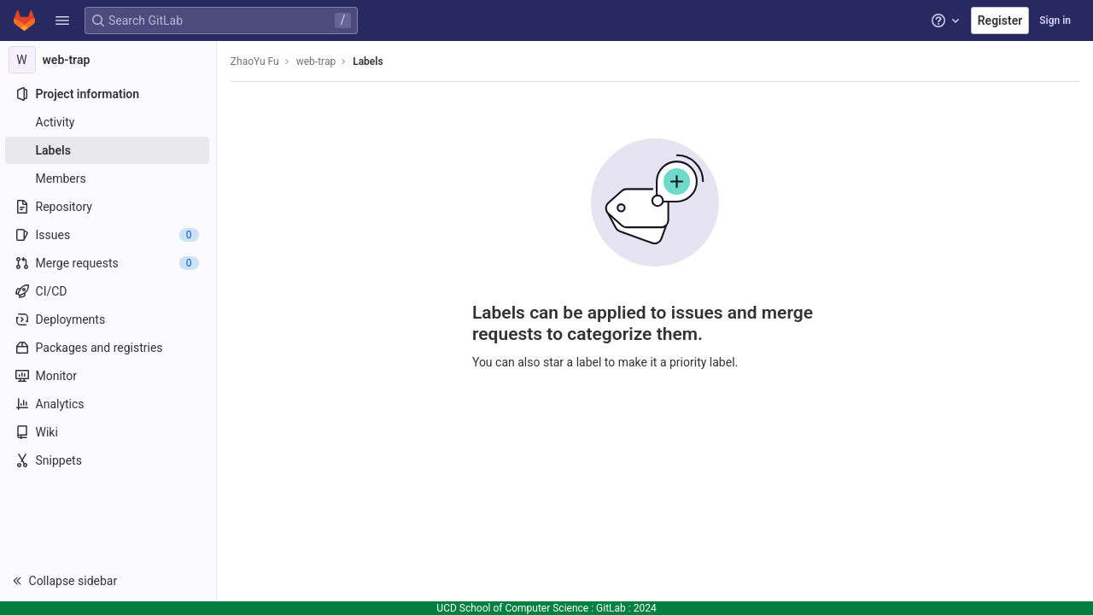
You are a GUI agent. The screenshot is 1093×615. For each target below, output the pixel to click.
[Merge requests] (109, 263)
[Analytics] (109, 404)
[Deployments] (109, 319)
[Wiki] (109, 432)
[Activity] (109, 122)
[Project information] (109, 94)
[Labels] (109, 150)
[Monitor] (109, 376)
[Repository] (109, 206)
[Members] (109, 178)
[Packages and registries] (109, 347)
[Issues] (109, 235)
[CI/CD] (109, 291)
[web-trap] (109, 60)
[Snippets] (109, 460)
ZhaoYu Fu (256, 61)
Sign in (1055, 20)
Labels (369, 61)
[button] (62, 20)
